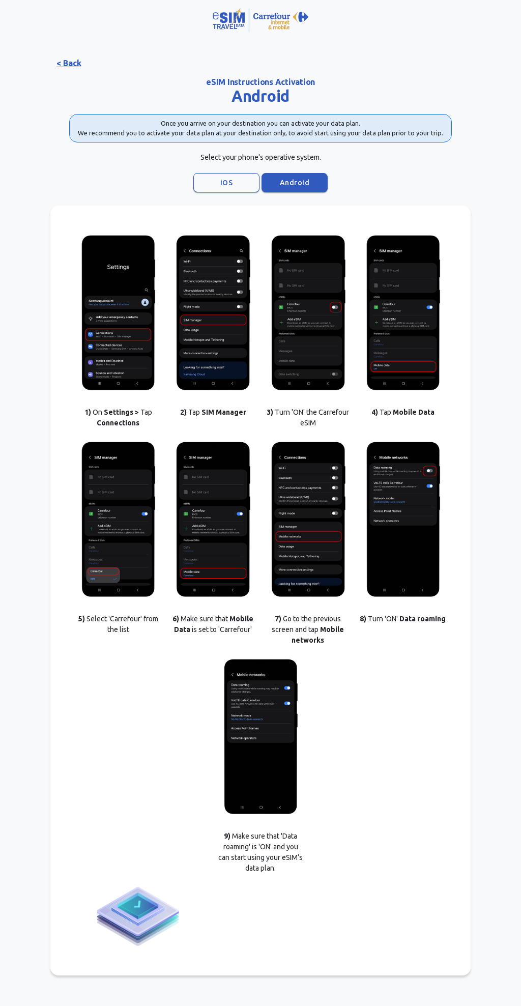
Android (295, 183)
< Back (68, 63)
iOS (226, 183)
